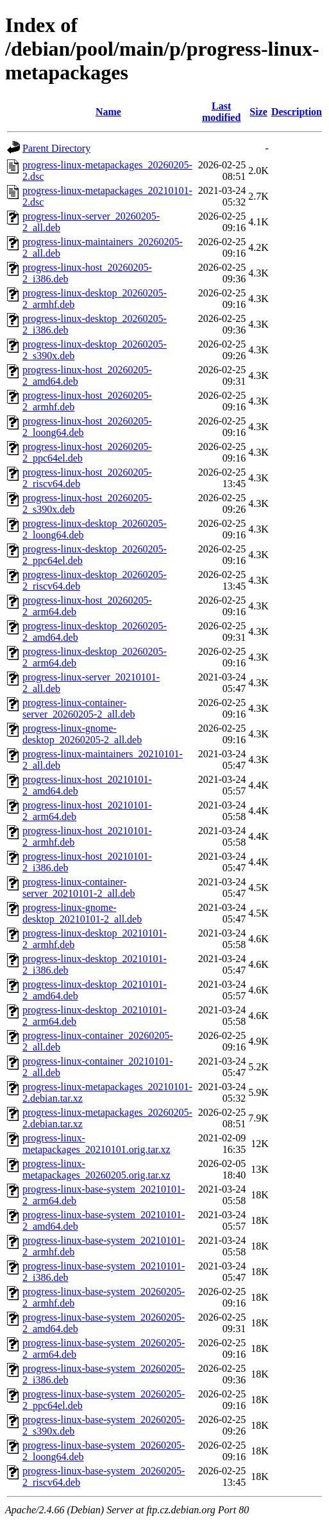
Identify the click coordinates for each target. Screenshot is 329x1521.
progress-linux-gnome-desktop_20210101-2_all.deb (82, 913)
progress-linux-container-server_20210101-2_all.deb (78, 887)
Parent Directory (56, 148)
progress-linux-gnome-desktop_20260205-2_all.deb (82, 734)
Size (258, 111)
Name (108, 111)
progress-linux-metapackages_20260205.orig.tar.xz (96, 1169)
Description (296, 111)
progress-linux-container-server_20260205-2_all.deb (78, 708)
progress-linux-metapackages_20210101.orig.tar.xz (96, 1143)
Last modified (221, 112)
